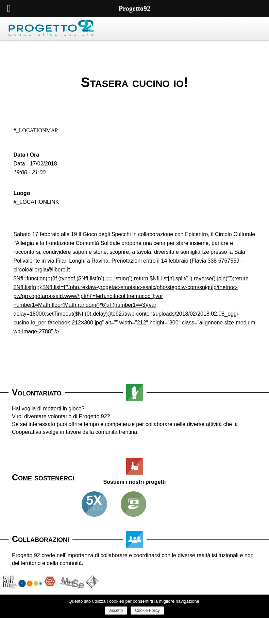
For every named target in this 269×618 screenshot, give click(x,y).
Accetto (116, 610)
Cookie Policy (147, 610)
